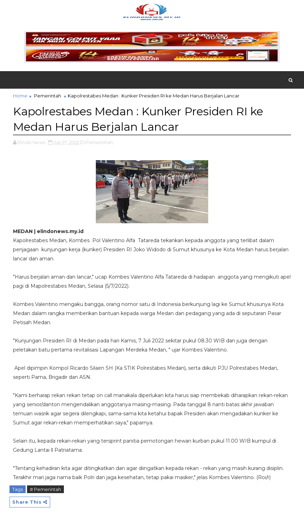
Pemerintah (47, 95)
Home (20, 95)
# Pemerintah (45, 489)
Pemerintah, (100, 142)
